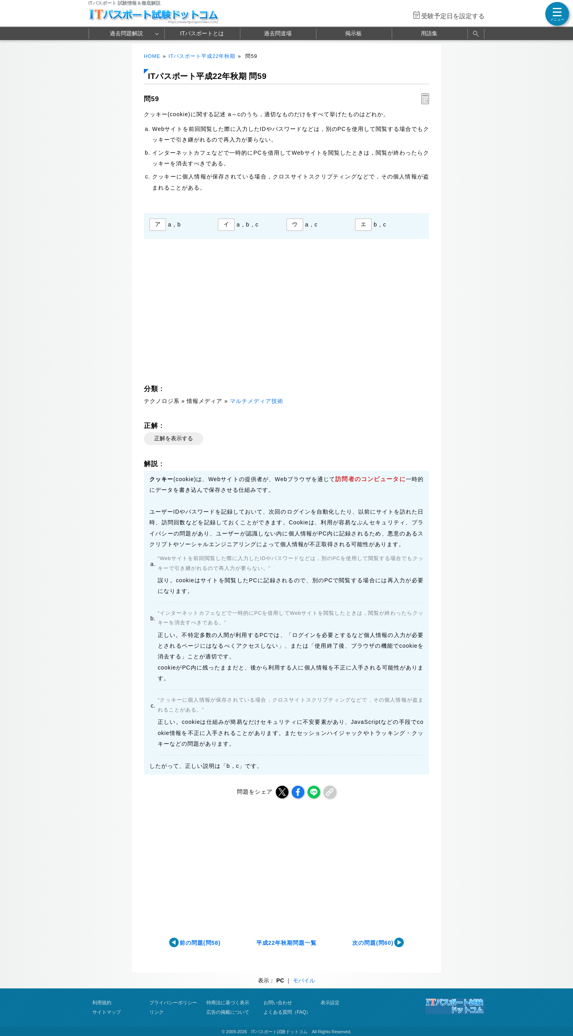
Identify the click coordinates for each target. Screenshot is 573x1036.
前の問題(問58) (200, 943)
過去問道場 (278, 33)
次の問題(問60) (372, 943)
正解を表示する (173, 438)
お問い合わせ (278, 1002)
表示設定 (330, 1002)
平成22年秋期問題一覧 (286, 943)
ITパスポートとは (202, 33)
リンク (156, 1012)
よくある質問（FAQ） (287, 1012)
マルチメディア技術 (256, 401)
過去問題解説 (126, 33)
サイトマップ (106, 1012)
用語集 (429, 33)
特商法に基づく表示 (227, 1002)
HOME (152, 56)
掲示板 (353, 33)
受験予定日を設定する (453, 16)
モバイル (304, 980)
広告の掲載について (227, 1012)
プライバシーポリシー (173, 1002)
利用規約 (101, 1002)
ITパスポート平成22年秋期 (201, 56)
